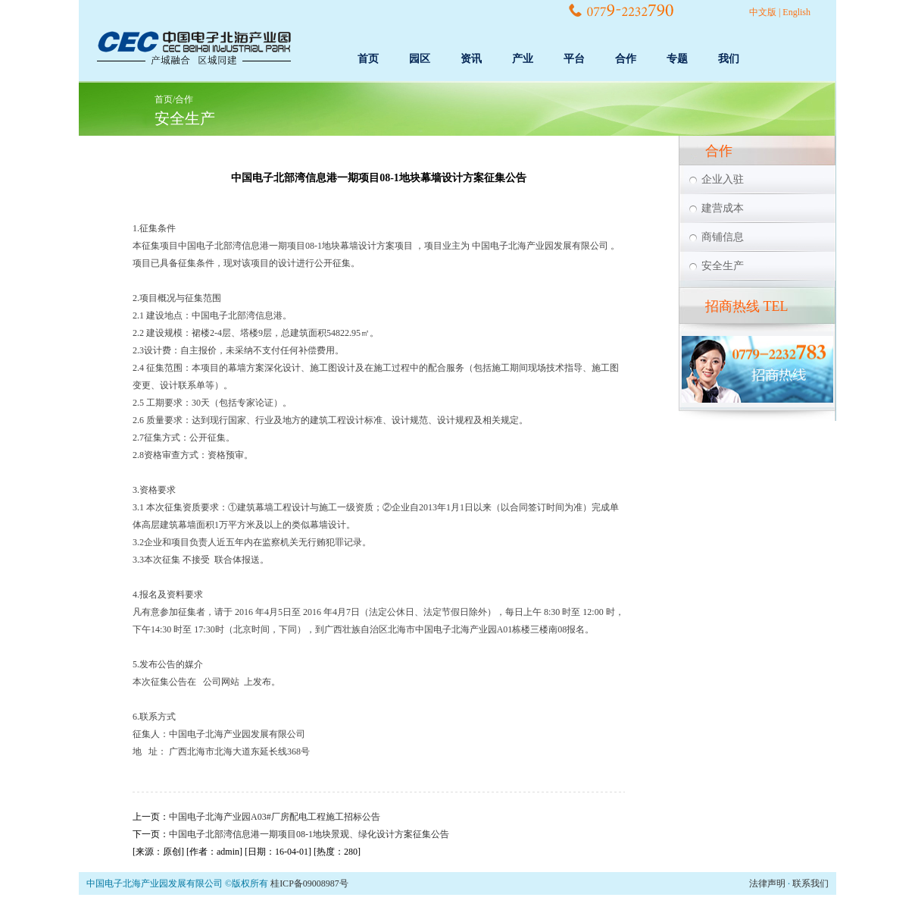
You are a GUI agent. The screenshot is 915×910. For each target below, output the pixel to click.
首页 (368, 58)
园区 (419, 58)
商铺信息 (722, 237)
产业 (522, 58)
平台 (574, 58)
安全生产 (185, 118)
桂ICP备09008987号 (309, 883)
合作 (625, 58)
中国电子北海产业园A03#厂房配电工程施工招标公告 (274, 816)
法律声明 (767, 883)
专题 (677, 58)
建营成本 (722, 208)
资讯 (471, 58)
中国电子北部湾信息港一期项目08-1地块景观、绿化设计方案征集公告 (309, 834)
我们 (728, 58)
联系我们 (810, 883)
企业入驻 (722, 179)
